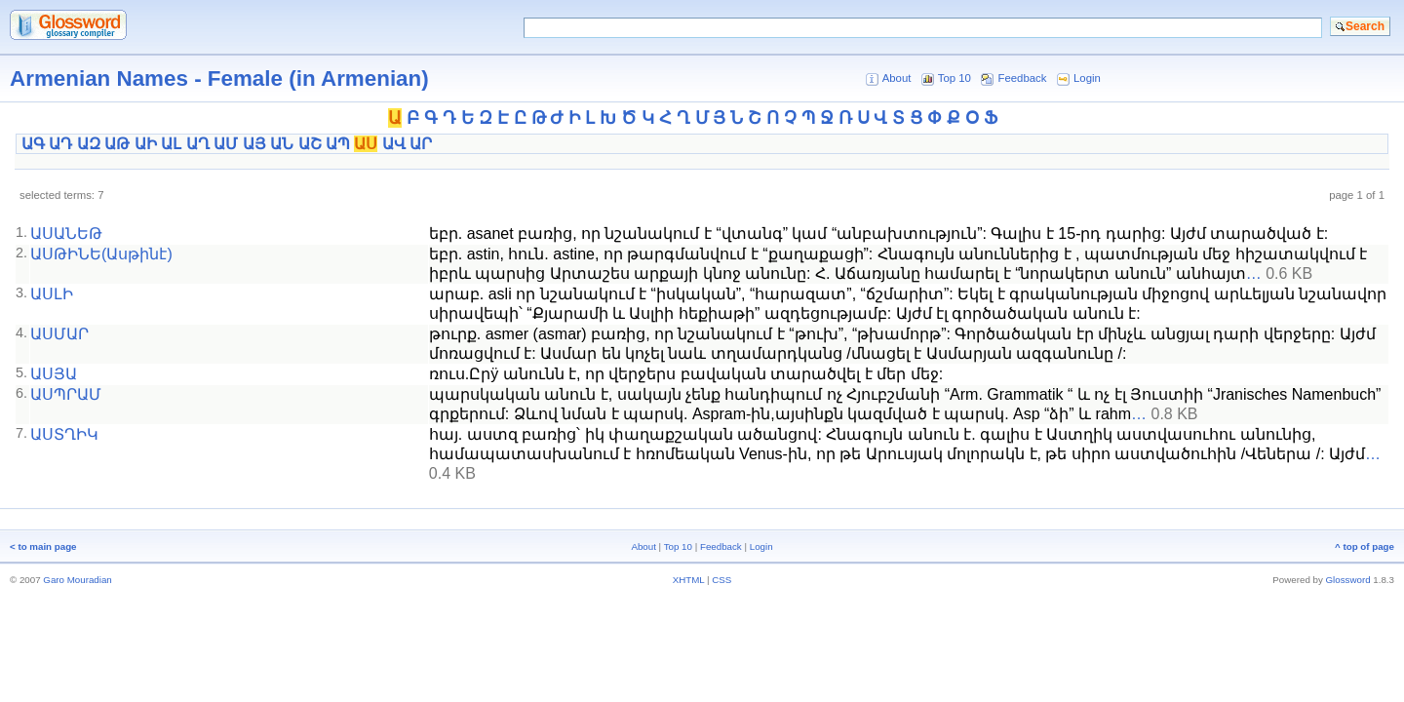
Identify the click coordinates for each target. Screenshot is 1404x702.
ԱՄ (226, 144)
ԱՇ (310, 144)
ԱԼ (171, 144)
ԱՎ (394, 144)
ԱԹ (117, 144)
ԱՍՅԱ (53, 374)
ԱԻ (146, 144)
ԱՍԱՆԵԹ (66, 233)
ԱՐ (421, 144)
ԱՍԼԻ (51, 294)
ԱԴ (60, 144)
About (897, 78)
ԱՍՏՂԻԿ (64, 434)
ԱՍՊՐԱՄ (65, 394)
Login (1087, 78)
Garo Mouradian (77, 579)
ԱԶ (88, 144)
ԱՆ (281, 144)
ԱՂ (198, 144)
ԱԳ (33, 144)
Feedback (1022, 78)
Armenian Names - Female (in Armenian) (219, 78)
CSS (721, 579)
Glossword (1348, 579)
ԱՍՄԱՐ (59, 334)
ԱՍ (365, 144)
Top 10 (954, 78)
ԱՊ (338, 144)
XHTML (689, 579)
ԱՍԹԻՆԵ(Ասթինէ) (101, 254)
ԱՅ (254, 144)
